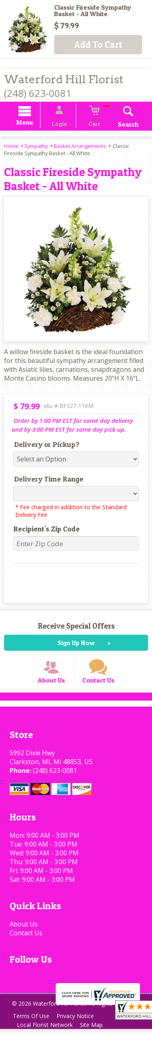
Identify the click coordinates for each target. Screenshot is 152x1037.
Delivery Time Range (45, 480)
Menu (32, 123)
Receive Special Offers (76, 627)
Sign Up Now (76, 644)
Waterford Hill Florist (64, 79)
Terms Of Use (32, 1024)
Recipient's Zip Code (43, 530)
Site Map (94, 1033)
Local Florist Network (46, 1033)
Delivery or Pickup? (43, 445)
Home (11, 147)
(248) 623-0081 (37, 93)
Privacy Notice (78, 1024)
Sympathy (36, 147)
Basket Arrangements (80, 147)
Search (121, 125)
